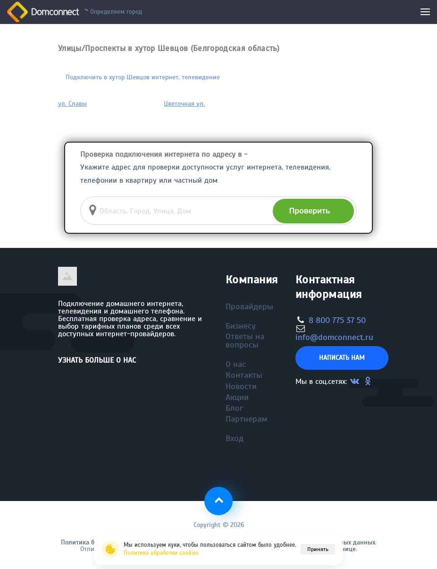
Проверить (309, 211)
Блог (234, 408)
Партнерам (247, 419)
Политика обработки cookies (161, 553)
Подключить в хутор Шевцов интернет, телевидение (143, 77)
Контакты (244, 375)
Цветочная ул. (184, 104)
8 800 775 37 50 (337, 320)
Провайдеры (249, 306)
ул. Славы (72, 104)
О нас (236, 364)
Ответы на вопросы (245, 340)
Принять (317, 549)
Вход (235, 438)
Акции (237, 397)
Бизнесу (241, 326)
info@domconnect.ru (334, 337)
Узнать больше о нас (97, 360)
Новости (241, 386)
